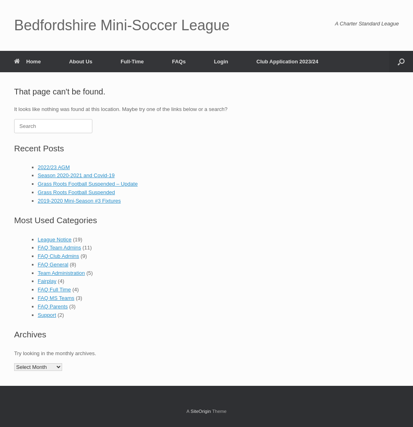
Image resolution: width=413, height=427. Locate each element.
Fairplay (47, 281)
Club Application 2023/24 (287, 62)
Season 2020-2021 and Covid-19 (76, 175)
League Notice (55, 240)
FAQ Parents (53, 307)
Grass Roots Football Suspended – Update (88, 184)
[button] (401, 61)
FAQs (179, 62)
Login (221, 62)
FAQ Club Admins (58, 256)
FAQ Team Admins (59, 248)
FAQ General (53, 265)
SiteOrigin (200, 411)
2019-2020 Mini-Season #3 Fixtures (79, 201)
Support (47, 315)
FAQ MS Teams (56, 298)
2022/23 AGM (54, 167)
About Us (80, 62)
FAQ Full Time (54, 290)
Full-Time (132, 62)
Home (27, 62)
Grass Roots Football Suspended (76, 192)
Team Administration (61, 273)
